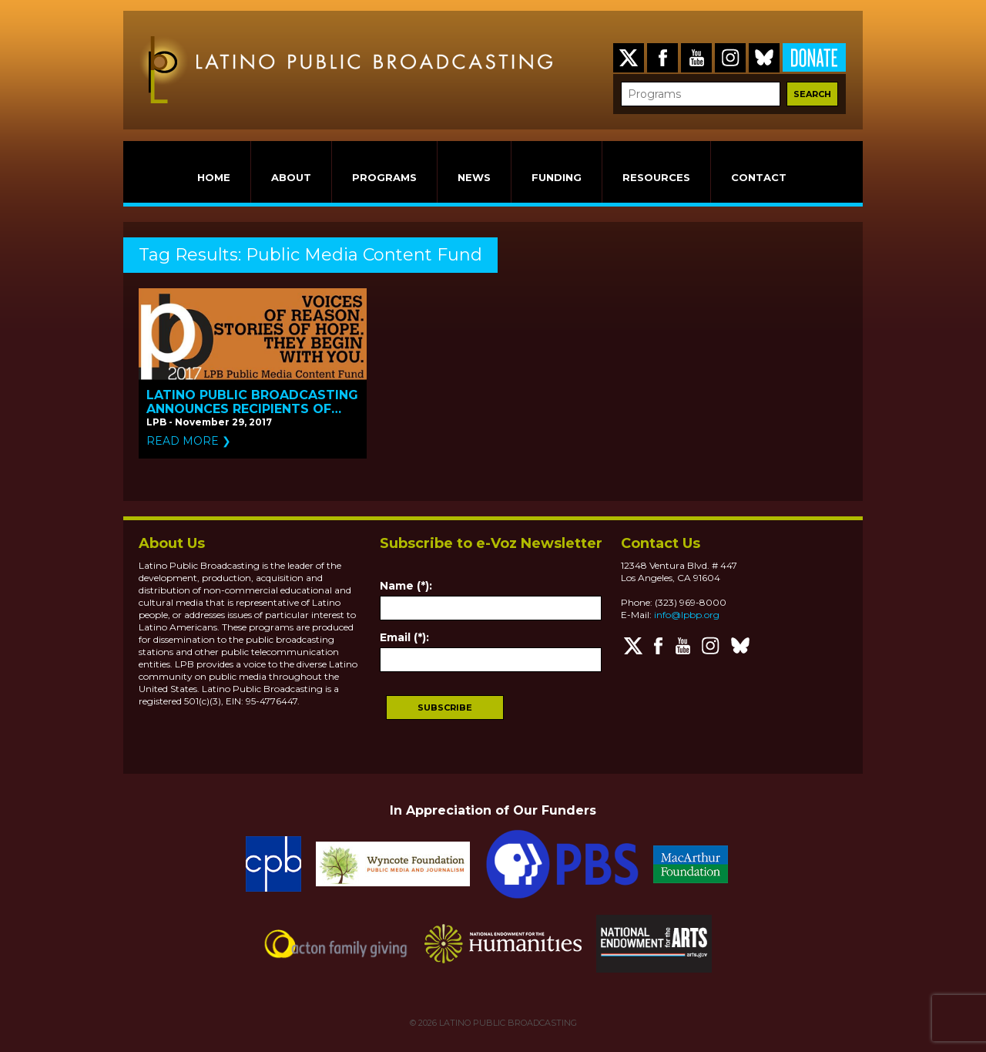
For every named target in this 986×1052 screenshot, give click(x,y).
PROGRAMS (384, 177)
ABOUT (291, 177)
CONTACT (758, 177)
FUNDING (557, 177)
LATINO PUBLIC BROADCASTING (507, 1022)
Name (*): (406, 586)
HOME (213, 177)
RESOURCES (656, 177)
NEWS (474, 177)
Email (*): (404, 637)
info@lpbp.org (686, 614)
